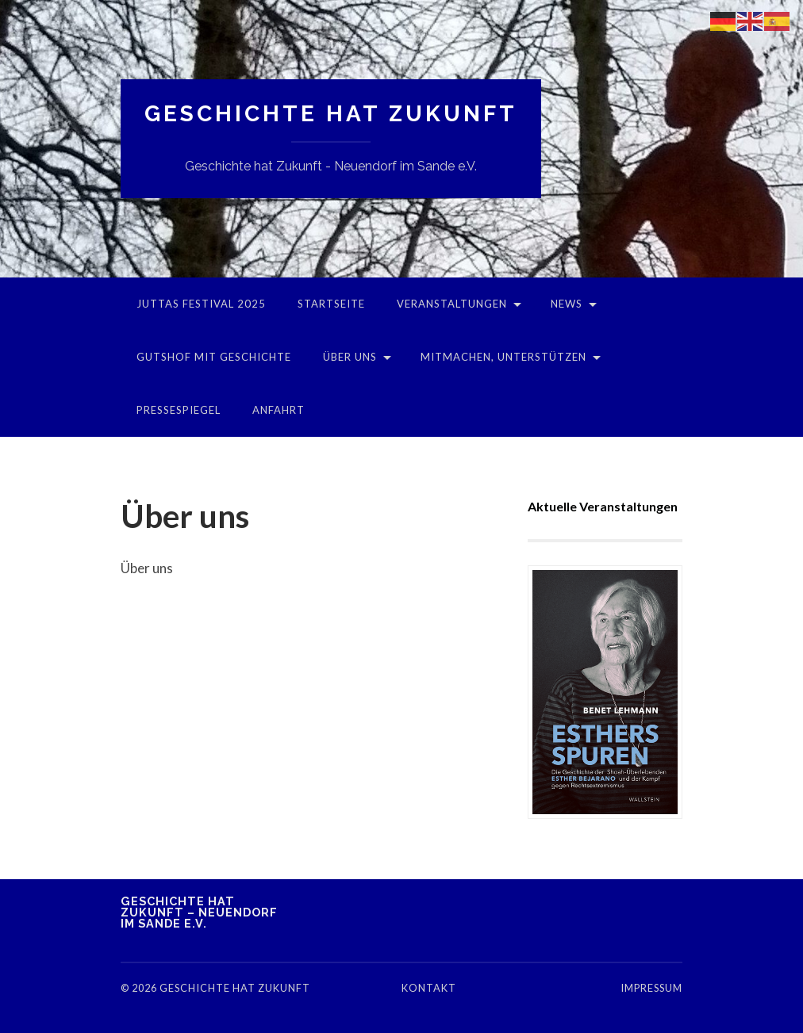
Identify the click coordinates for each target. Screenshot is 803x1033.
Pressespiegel (178, 410)
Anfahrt (278, 410)
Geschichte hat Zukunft (330, 114)
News (566, 303)
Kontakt (429, 987)
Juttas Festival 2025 (201, 303)
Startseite (331, 303)
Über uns (350, 356)
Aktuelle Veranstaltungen (603, 506)
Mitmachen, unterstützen (503, 356)
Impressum (651, 987)
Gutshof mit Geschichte (213, 356)
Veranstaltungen (452, 303)
